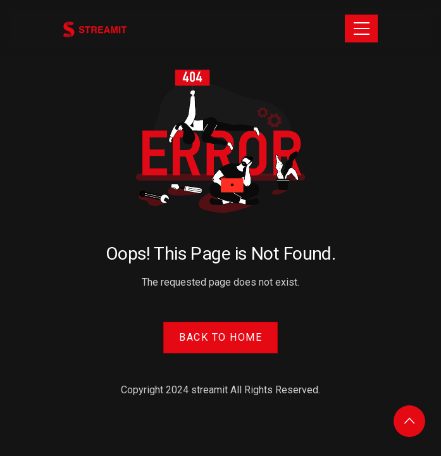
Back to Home (220, 337)
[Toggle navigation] (361, 28)
